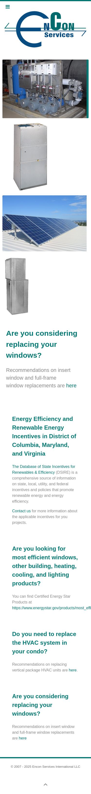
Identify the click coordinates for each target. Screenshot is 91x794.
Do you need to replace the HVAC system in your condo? (44, 643)
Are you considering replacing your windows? (40, 705)
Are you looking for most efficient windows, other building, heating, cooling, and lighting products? (45, 566)
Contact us (21, 511)
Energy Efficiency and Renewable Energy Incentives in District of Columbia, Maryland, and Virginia (44, 436)
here (71, 386)
